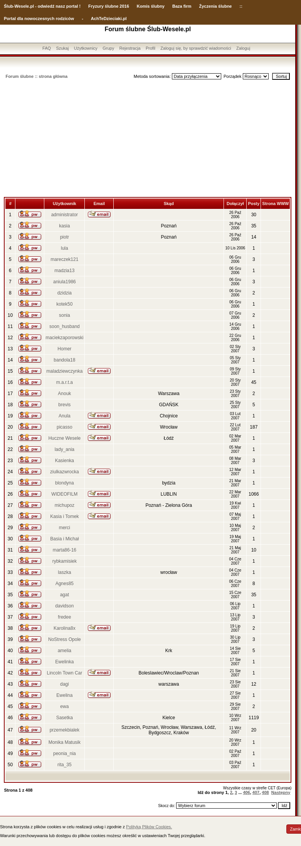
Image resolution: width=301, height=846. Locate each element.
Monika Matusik (65, 742)
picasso (64, 427)
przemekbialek (64, 730)
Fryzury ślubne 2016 (108, 6)
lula (64, 248)
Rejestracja (130, 48)
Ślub (8, 6)
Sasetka (64, 717)
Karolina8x (65, 628)
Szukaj (62, 48)
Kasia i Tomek (64, 516)
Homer (64, 349)
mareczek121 (64, 259)
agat (64, 594)
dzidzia (64, 293)
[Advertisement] (147, 139)
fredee (64, 617)
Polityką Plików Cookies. (149, 826)
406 (246, 792)
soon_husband (64, 326)
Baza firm (182, 6)
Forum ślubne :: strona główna (36, 76)
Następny (281, 792)
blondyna (64, 483)
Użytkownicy (86, 48)
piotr (64, 237)
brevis (64, 404)
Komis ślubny (151, 6)
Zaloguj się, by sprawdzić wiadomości (195, 48)
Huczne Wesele (64, 438)
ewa (64, 706)
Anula (65, 416)
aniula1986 (64, 281)
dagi (64, 684)
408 (265, 792)
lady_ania (64, 449)
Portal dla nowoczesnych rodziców (39, 18)
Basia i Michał (64, 539)
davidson (64, 606)
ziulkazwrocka (64, 471)
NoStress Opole (64, 639)
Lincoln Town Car (64, 673)
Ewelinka (64, 661)
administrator (64, 214)
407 (255, 792)
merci (64, 527)
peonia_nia (64, 753)
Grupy (108, 48)
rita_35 (64, 764)
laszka (64, 572)
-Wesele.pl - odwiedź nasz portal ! (47, 6)
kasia (64, 226)
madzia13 (64, 270)
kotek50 (64, 304)
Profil (150, 48)
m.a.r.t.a (64, 382)
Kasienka (64, 460)
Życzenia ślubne (215, 6)
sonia (64, 315)
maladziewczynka (64, 371)
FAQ (46, 48)
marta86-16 (64, 550)
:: (240, 6)
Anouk (64, 393)
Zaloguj (243, 48)
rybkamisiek (64, 561)
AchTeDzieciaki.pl (109, 18)
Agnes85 (64, 583)
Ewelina (64, 695)
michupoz (64, 505)
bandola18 (64, 360)
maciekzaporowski (64, 337)
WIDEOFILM (64, 494)
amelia (64, 650)
